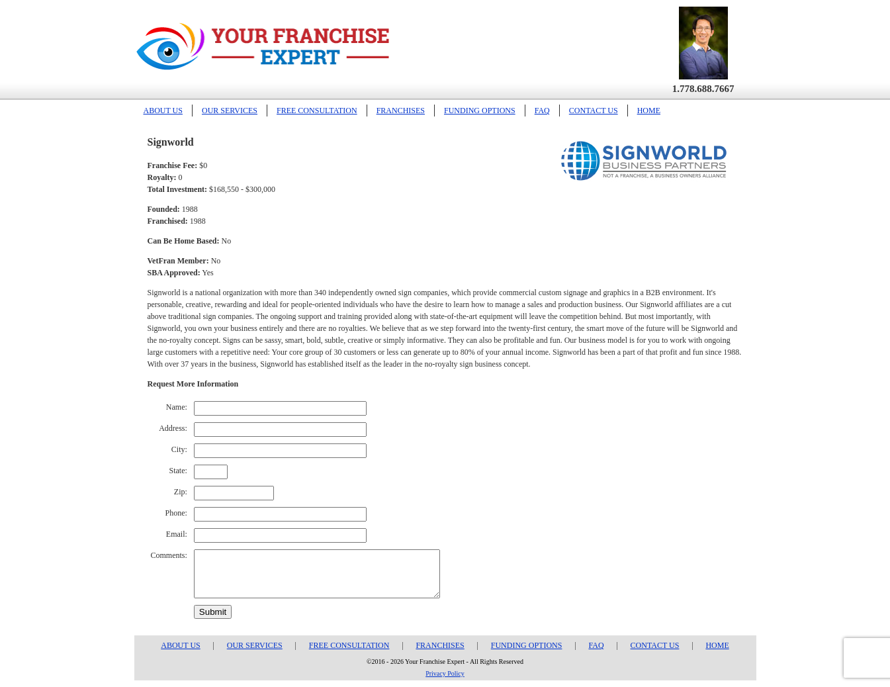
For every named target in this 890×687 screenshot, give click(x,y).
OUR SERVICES (229, 110)
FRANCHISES (401, 110)
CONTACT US (593, 110)
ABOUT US (163, 110)
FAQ (542, 110)
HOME (648, 110)
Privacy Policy (445, 673)
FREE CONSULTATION (317, 110)
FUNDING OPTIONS (479, 110)
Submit (212, 612)
